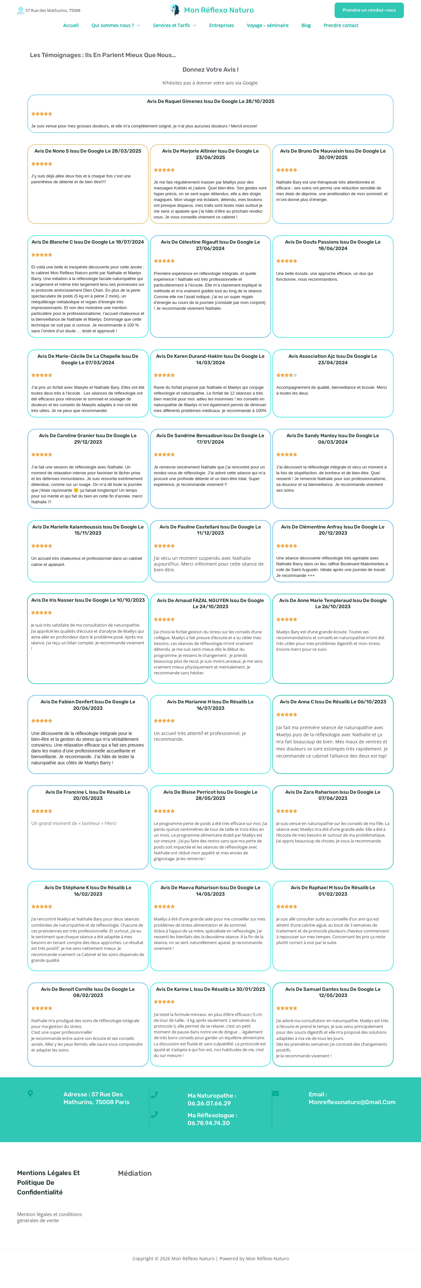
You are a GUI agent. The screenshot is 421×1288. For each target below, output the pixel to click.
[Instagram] (341, 1175)
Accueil (82, 25)
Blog (298, 25)
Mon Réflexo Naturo (219, 10)
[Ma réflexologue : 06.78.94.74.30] (156, 1116)
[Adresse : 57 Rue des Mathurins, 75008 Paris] (32, 1095)
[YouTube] (350, 1175)
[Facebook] (323, 1175)
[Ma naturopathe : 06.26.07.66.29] (156, 1097)
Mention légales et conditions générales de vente (53, 1217)
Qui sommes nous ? (120, 25)
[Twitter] (332, 1175)
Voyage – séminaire (264, 25)
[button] (369, 10)
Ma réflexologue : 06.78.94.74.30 (218, 1118)
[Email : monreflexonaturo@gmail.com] (277, 1095)
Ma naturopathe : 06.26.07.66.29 (217, 1099)
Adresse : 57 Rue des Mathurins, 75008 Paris (103, 1098)
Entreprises (221, 25)
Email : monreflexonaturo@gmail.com (359, 1098)
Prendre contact (329, 25)
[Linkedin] (358, 1175)
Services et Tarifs (175, 25)
